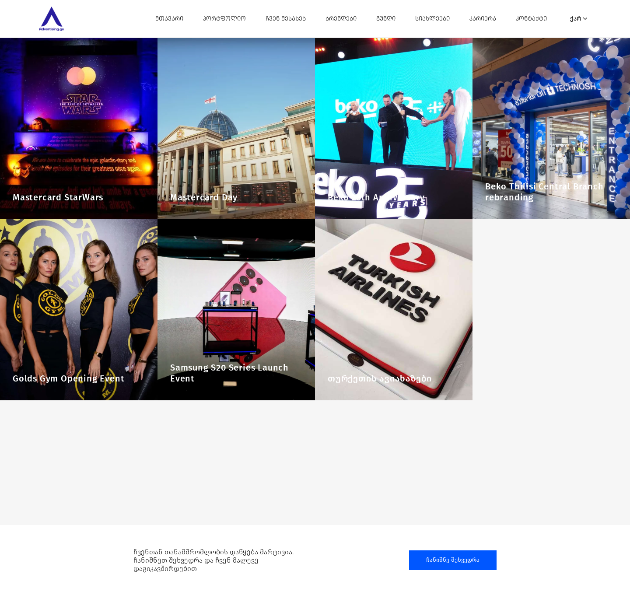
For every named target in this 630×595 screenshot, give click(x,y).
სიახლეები (432, 18)
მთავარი (169, 18)
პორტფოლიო (224, 18)
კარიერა (482, 18)
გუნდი (386, 18)
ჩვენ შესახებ (286, 18)
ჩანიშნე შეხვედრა (453, 560)
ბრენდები (341, 18)
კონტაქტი (531, 18)
